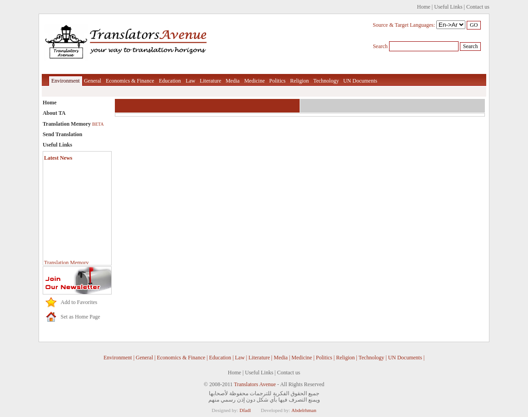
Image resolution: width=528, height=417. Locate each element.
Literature (210, 81)
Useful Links (448, 7)
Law (190, 81)
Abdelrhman (303, 410)
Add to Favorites (79, 302)
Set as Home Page (80, 317)
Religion (299, 81)
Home (423, 7)
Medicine (254, 81)
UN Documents (360, 81)
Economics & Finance (130, 81)
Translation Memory (73, 124)
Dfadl (245, 410)
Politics (277, 81)
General (92, 81)
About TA (54, 113)
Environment (65, 81)
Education (170, 81)
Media (233, 81)
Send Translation (62, 134)
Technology (326, 81)
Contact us (477, 7)
